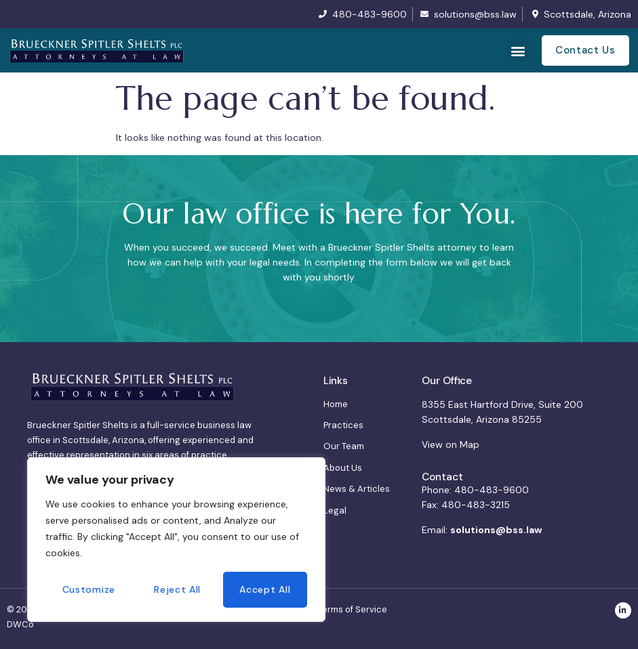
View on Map (450, 444)
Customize (88, 589)
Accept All (264, 589)
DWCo (20, 624)
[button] (518, 50)
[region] (176, 539)
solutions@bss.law (496, 530)
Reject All (177, 589)
